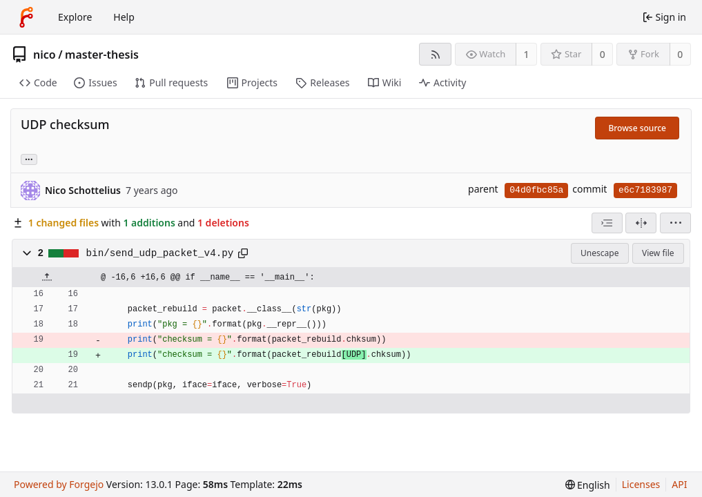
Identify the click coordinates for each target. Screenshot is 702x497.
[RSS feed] (435, 54)
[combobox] (607, 223)
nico (44, 54)
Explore (75, 16)
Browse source (637, 128)
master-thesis (102, 54)
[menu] (675, 223)
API (679, 484)
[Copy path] (243, 253)
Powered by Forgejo (59, 484)
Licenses (641, 484)
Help (124, 16)
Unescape (599, 253)
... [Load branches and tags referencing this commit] (29, 158)
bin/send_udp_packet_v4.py (160, 253)
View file (658, 253)
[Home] (26, 17)
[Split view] (640, 223)
